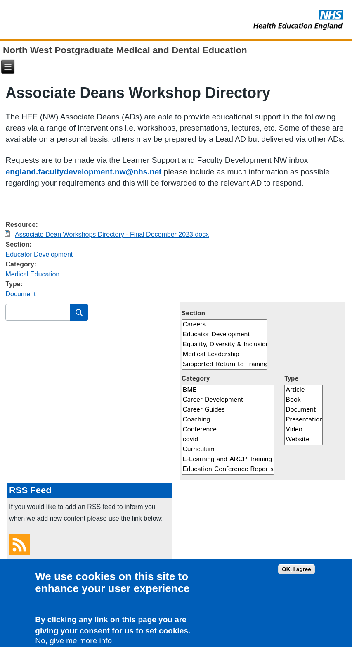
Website (303, 440)
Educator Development (39, 254)
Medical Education (33, 274)
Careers (224, 325)
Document (21, 293)
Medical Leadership (224, 354)
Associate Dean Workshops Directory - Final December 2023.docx (112, 234)
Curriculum (228, 449)
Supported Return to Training (224, 364)
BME (228, 390)
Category (196, 378)
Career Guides (228, 410)
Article (303, 390)
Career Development (228, 400)
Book (303, 400)
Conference (228, 430)
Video (303, 430)
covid (228, 440)
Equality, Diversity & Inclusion (224, 345)
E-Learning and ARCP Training (228, 459)
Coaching (228, 420)
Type (291, 378)
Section (193, 313)
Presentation (303, 420)
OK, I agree (296, 572)
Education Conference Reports (228, 469)
